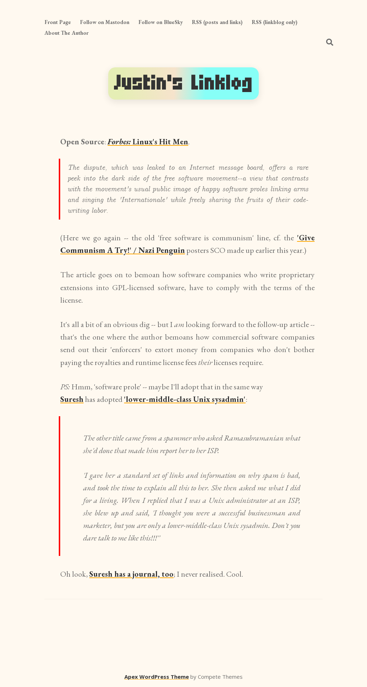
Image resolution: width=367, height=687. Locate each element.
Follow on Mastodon (104, 22)
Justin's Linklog (183, 83)
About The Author (66, 32)
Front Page (57, 22)
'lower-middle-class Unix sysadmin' (185, 399)
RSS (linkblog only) (274, 22)
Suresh (72, 399)
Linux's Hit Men (148, 141)
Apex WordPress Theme (156, 676)
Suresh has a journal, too (131, 574)
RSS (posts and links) (217, 22)
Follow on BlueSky (160, 22)
